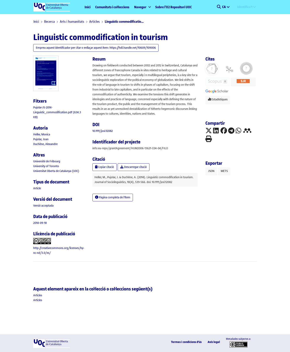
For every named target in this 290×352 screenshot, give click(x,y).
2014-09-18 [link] (40, 223)
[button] (218, 7)
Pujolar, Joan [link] (41, 139)
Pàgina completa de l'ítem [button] (112, 197)
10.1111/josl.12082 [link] (102, 131)
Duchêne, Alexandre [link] (45, 144)
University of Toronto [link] (46, 166)
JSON (211, 171)
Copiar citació (104, 167)
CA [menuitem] (224, 7)
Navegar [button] (140, 7)
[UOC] (51, 347)
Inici (87, 7)
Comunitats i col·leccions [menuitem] (112, 7)
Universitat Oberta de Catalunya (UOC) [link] (56, 171)
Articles (94, 21)
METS (224, 171)
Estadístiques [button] (218, 99)
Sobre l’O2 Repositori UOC (173, 7)
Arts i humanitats (72, 21)
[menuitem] (142, 7)
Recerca (49, 21)
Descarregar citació (133, 167)
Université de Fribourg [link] (46, 161)
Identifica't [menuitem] (245, 7)
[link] (57, 112)
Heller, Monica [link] (41, 134)
